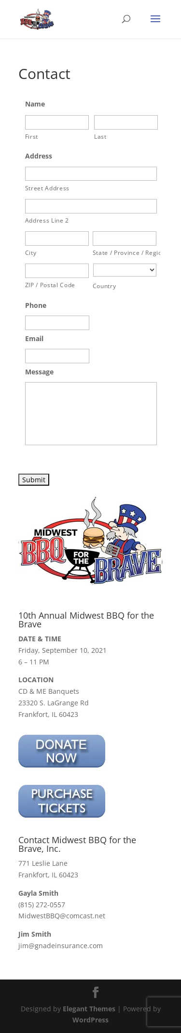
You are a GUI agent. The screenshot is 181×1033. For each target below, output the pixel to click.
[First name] (57, 122)
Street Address (47, 188)
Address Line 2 (47, 220)
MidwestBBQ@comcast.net (61, 915)
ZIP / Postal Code (50, 285)
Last (100, 136)
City (31, 253)
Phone (35, 305)
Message (39, 372)
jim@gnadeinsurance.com (60, 945)
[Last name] (126, 122)
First (31, 136)
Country (104, 286)
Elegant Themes (89, 1008)
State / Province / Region (125, 253)
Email (34, 338)
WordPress (90, 1019)
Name (35, 104)
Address (38, 156)
